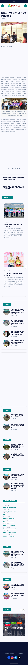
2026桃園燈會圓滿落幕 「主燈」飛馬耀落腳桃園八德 (17, 456)
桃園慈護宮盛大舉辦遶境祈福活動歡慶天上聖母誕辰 (17, 595)
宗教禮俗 (13, 622)
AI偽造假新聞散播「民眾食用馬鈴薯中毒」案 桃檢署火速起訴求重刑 (17, 333)
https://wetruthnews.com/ (9, 518)
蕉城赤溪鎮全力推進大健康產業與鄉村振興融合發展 (17, 426)
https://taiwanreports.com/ (9, 507)
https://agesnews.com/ (8, 521)
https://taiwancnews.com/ (9, 529)
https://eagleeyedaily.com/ (9, 511)
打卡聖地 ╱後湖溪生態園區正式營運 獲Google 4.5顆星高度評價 (17, 446)
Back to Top (14, 662)
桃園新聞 (3, 19)
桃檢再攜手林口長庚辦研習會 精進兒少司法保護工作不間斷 (17, 476)
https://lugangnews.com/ (9, 525)
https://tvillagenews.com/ (9, 536)
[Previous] (21, 610)
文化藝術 (19, 622)
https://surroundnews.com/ (9, 514)
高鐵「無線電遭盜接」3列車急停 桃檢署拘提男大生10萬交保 (17, 342)
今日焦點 (8, 622)
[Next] (23, 610)
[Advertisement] (14, 62)
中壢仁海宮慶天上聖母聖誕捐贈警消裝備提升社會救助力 (17, 586)
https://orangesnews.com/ (9, 532)
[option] (14, 625)
